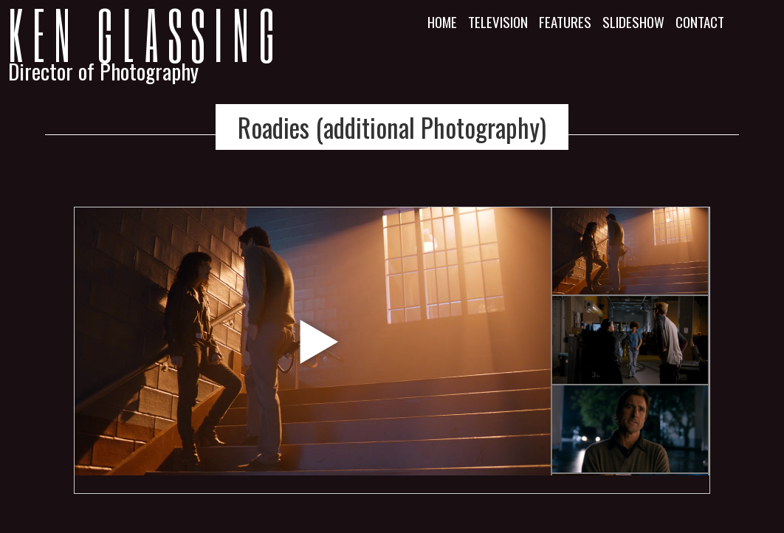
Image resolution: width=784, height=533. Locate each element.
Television (498, 21)
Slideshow (633, 21)
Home (442, 21)
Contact (699, 21)
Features (565, 21)
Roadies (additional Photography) (392, 127)
